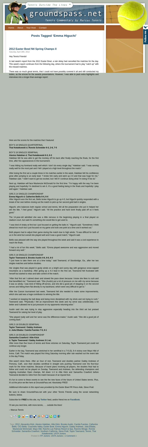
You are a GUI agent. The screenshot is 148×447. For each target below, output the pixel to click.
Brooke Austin (67, 424)
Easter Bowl (49, 426)
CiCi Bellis (22, 426)
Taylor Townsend (76, 431)
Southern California (49, 431)
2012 (17, 424)
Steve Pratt (63, 431)
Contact (42, 27)
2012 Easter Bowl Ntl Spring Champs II (33, 49)
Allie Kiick (55, 424)
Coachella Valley (35, 426)
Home (11, 27)
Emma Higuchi (61, 426)
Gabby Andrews (76, 426)
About (20, 27)
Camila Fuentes (81, 424)
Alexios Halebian (42, 424)
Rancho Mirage (81, 429)
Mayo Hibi (37, 429)
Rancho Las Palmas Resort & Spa (58, 429)
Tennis (88, 431)
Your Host (31, 27)
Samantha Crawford (30, 431)
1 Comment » (71, 436)
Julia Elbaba (90, 426)
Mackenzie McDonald (22, 429)
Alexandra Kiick (27, 424)
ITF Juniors (45, 436)
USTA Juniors (60, 433)
